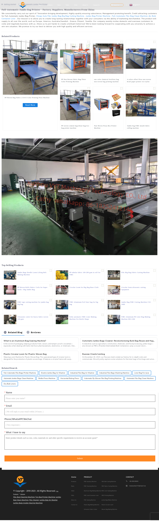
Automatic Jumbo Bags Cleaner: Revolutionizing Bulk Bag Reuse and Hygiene (118, 342)
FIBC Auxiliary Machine (90, 483)
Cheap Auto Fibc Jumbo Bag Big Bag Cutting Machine (60, 16)
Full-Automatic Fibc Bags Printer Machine (21, 374)
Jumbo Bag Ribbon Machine (109, 502)
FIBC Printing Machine (108, 497)
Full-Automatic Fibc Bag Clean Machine (130, 16)
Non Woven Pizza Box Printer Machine (105, 127)
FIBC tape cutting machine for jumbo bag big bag (32, 304)
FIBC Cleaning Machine (90, 488)
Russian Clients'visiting (93, 355)
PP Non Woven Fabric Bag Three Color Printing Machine (73, 80)
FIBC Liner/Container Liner (91, 497)
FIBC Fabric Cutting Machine (109, 488)
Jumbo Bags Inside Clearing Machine (28, 505)
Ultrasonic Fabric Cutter (90, 511)
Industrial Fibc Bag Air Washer (86, 374)
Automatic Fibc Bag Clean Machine (18, 386)
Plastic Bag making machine (91, 506)
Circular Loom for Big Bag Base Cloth (84, 287)
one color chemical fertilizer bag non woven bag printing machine (106, 80)
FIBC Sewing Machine (90, 502)
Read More (30, 105)
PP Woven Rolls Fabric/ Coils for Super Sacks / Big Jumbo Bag (32, 289)
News (59, 5)
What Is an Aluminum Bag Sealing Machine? (25, 342)
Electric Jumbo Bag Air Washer (55, 374)
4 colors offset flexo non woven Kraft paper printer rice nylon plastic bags (139, 80)
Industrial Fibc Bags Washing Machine (119, 374)
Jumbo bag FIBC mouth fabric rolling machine (138, 127)
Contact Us (96, 5)
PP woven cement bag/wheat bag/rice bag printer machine (75, 127)
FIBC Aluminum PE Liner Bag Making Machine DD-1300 (135, 319)
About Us (85, 5)
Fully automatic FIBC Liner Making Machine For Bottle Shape (83, 319)
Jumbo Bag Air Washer (49, 502)
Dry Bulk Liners (44, 386)
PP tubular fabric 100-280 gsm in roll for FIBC (84, 274)
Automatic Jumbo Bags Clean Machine (40, 380)
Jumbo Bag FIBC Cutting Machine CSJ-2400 (136, 304)
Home (40, 5)
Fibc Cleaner (34, 502)
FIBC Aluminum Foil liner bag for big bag (83, 304)
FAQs (75, 5)
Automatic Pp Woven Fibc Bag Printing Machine (127, 380)
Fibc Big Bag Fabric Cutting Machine (135, 272)
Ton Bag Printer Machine (45, 499)
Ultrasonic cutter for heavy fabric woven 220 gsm (33, 319)
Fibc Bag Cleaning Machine (24, 499)
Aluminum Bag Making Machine (92, 492)
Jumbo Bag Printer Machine (98, 16)
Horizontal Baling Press (93, 380)
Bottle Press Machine (69, 380)
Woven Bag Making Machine (109, 511)
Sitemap (22, 496)
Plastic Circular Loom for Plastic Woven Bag (26, 355)
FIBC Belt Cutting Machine (109, 483)
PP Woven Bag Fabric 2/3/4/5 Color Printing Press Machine (27, 98)
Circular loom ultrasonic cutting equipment (133, 289)
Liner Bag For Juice (11, 380)
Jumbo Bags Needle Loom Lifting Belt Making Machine (32, 274)
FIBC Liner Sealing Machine (109, 492)
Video (67, 5)
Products (49, 5)
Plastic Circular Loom (107, 506)
